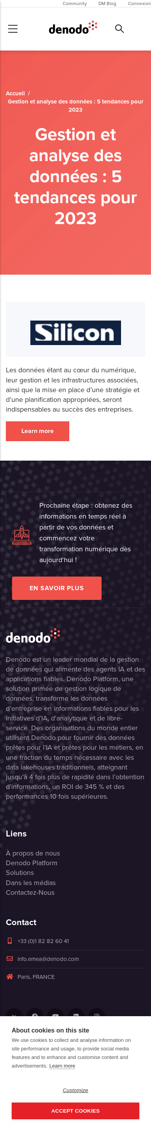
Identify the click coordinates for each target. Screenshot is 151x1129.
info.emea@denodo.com (42, 959)
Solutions (20, 873)
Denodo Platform (32, 863)
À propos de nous (33, 853)
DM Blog (107, 3)
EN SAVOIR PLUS (57, 588)
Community (75, 3)
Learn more (37, 430)
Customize (75, 1090)
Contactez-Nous (30, 892)
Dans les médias (31, 883)
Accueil (15, 93)
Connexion (139, 3)
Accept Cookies (75, 1111)
